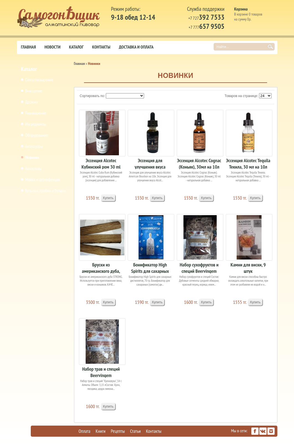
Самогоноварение (39, 79)
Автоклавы (33, 168)
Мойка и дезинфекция (42, 179)
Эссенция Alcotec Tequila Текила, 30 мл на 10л (248, 163)
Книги (101, 431)
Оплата (85, 431)
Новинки (32, 157)
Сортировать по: (92, 96)
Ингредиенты (35, 124)
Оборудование (36, 135)
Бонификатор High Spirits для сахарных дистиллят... (150, 267)
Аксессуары (34, 146)
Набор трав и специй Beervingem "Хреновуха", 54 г (101, 372)
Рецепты (118, 431)
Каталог (76, 47)
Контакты (101, 47)
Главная (28, 47)
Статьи (135, 431)
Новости (53, 47)
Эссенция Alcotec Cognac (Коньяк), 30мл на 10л (199, 163)
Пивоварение (35, 113)
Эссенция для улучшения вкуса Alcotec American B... (150, 163)
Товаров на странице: (241, 96)
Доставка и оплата (136, 47)
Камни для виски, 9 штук (248, 267)
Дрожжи (31, 102)
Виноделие (33, 90)
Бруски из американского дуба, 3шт (101, 267)
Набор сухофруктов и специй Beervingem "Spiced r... (199, 267)
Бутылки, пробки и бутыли (45, 190)
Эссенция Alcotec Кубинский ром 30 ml (101, 163)
